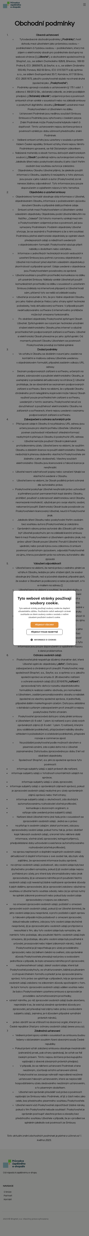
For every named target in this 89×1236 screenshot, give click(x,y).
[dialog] (44, 618)
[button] (44, 639)
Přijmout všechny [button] (44, 624)
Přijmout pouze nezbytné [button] (44, 632)
